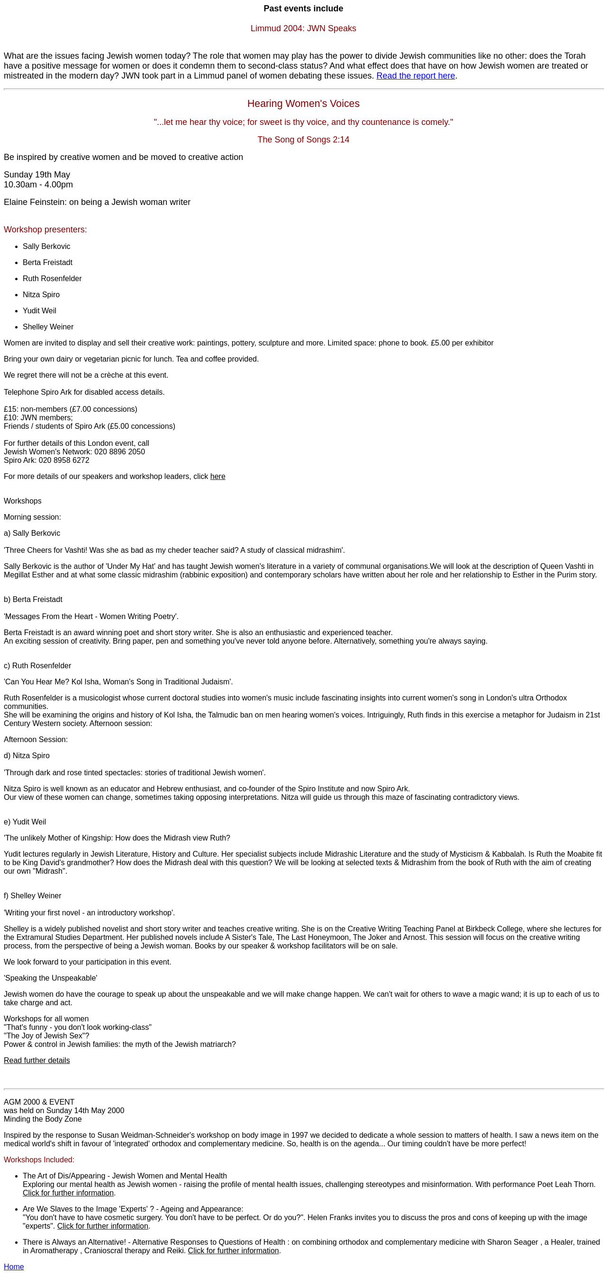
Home (14, 1267)
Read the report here (415, 75)
